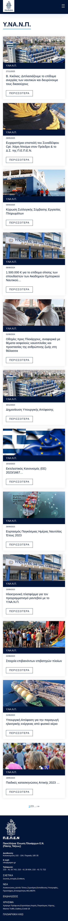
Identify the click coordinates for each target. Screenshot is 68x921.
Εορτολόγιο (25, 905)
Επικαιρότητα (20, 891)
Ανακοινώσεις (9, 888)
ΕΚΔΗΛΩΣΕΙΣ (10, 896)
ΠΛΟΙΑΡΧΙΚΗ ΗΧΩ (13, 914)
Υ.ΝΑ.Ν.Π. (11, 65)
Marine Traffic (9, 909)
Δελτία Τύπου (21, 888)
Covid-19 (26, 909)
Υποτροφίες (53, 888)
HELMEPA (30, 891)
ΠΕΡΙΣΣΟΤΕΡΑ (19, 93)
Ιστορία (13, 879)
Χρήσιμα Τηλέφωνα (11, 905)
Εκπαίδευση (42, 888)
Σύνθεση (20, 879)
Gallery (18, 909)
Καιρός (34, 905)
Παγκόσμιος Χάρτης (45, 905)
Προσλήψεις (8, 891)
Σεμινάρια (31, 888)
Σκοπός (6, 879)
